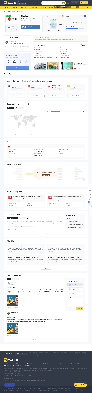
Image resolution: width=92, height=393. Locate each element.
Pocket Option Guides (74, 390)
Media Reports (28, 365)
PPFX (23, 388)
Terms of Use (27, 363)
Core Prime (61, 390)
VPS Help (79, 363)
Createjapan (76, 388)
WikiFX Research (72, 363)
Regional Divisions (19, 365)
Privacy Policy (34, 363)
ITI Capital (29, 388)
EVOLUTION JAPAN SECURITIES (23, 390)
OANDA (45, 388)
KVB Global (18, 388)
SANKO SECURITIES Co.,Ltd (45, 390)
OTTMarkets (34, 390)
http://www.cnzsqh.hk (65, 57)
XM (9, 388)
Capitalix (54, 388)
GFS (82, 390)
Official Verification (59, 363)
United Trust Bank (37, 388)
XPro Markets (68, 388)
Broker (9, 11)
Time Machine (30, 31)
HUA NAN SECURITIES (9, 390)
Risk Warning (19, 363)
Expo (66, 363)
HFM (13, 388)
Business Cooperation (9, 365)
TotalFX (55, 390)
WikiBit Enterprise (49, 363)
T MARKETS (60, 388)
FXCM (5, 388)
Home (5, 11)
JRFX (66, 390)
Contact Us (12, 363)
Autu (49, 388)
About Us (6, 363)
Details (16, 92)
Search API (41, 363)
